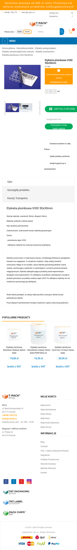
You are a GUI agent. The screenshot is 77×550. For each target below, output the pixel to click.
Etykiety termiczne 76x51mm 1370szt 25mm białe (63, 350)
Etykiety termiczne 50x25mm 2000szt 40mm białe (14, 350)
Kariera (44, 472)
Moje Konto (46, 405)
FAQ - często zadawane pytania (55, 451)
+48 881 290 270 (10, 12)
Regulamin (45, 455)
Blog (43, 442)
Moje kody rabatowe (50, 423)
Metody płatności (48, 468)
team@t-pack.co (28, 12)
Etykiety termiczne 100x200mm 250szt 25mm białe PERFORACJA (38, 350)
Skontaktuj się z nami (58, 82)
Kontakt (44, 446)
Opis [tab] (9, 181)
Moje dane (45, 418)
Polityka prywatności (50, 459)
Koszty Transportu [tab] (17, 198)
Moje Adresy (46, 414)
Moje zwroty (46, 427)
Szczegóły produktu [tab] (18, 190)
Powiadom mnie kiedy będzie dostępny (59, 126)
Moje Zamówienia (48, 409)
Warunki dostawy (48, 464)
